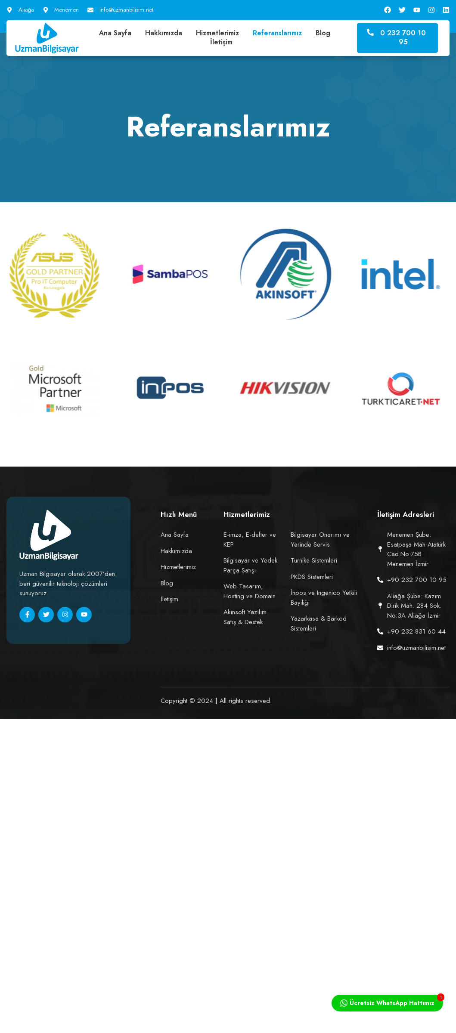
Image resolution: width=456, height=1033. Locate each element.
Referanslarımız (277, 33)
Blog (323, 33)
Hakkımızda (163, 33)
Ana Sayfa (115, 33)
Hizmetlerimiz (217, 33)
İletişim (221, 42)
